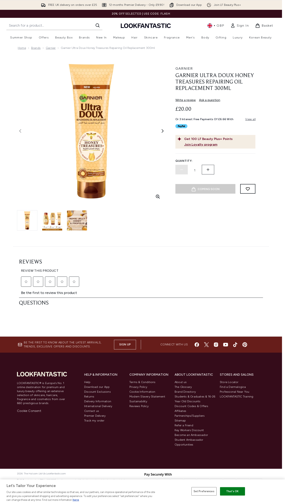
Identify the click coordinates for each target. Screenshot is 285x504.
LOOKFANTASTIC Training (236, 396)
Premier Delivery (95, 415)
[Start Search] (97, 25)
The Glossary (183, 387)
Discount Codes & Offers (191, 406)
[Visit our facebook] (197, 344)
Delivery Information (97, 401)
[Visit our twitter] (206, 344)
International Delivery (98, 406)
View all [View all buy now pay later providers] (250, 119)
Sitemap (180, 420)
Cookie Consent (29, 411)
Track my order (94, 420)
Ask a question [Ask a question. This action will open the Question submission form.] (209, 100)
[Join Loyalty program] (219, 144)
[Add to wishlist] (247, 189)
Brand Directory (185, 391)
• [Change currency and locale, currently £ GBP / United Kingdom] (215, 25)
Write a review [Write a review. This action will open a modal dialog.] (185, 100)
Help (87, 382)
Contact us (91, 411)
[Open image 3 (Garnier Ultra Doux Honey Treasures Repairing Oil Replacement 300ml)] (77, 220)
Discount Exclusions (97, 391)
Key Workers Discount (189, 430)
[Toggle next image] (162, 131)
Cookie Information (142, 391)
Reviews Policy (139, 406)
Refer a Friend (184, 425)
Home (22, 48)
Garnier (51, 48)
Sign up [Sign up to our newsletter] (125, 344)
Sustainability (138, 401)
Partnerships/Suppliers (190, 415)
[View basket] (264, 26)
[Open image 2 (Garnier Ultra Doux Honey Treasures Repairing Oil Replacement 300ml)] (52, 220)
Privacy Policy (138, 387)
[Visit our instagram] (216, 344)
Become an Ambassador (191, 435)
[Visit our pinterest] (245, 344)
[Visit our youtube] (225, 344)
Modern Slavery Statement (147, 396)
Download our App (97, 387)
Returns (89, 396)
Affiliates (180, 411)
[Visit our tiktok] (235, 344)
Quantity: (184, 161)
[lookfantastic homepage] (146, 25)
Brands (36, 48)
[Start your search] (54, 25)
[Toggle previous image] (20, 131)
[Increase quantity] (208, 169)
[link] (239, 26)
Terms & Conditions (142, 382)
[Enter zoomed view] (158, 196)
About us (181, 382)
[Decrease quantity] (181, 169)
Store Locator (229, 382)
